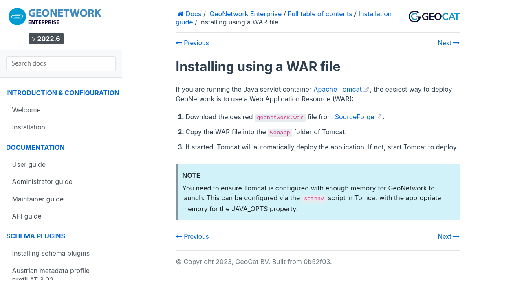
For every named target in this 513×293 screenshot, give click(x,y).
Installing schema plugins (51, 253)
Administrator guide (42, 181)
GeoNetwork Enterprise (245, 14)
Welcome (26, 110)
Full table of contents (320, 14)
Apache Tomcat (337, 89)
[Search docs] (61, 63)
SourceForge (354, 117)
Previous (192, 43)
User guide (29, 164)
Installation (28, 127)
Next (449, 43)
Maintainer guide (38, 199)
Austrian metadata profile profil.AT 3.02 (51, 275)
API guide (27, 216)
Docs (192, 14)
